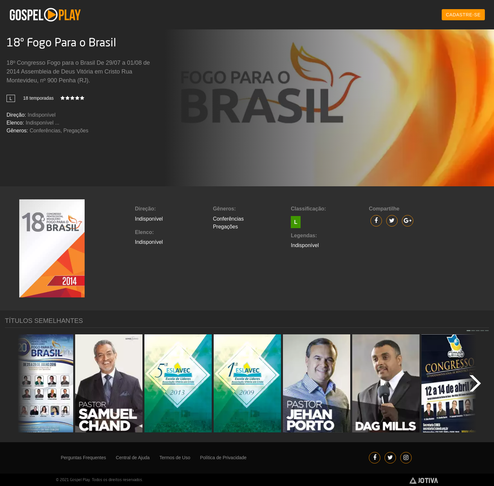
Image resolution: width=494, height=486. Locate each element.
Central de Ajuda (133, 457)
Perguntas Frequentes (83, 457)
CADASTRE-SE (463, 14)
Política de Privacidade (223, 457)
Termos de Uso (174, 457)
